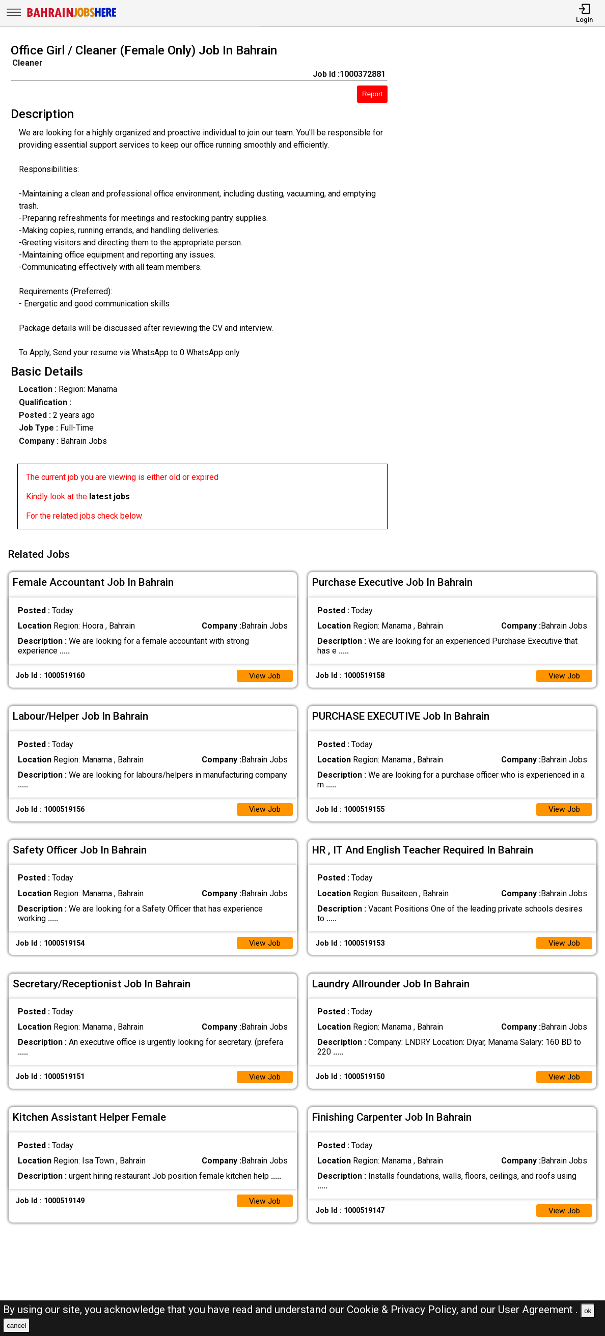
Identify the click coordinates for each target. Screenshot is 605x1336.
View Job (264, 672)
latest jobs (109, 496)
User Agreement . (538, 1309)
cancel (16, 1325)
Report (372, 94)
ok (587, 1311)
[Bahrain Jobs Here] (72, 16)
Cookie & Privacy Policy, (404, 1309)
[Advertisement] (504, 289)
